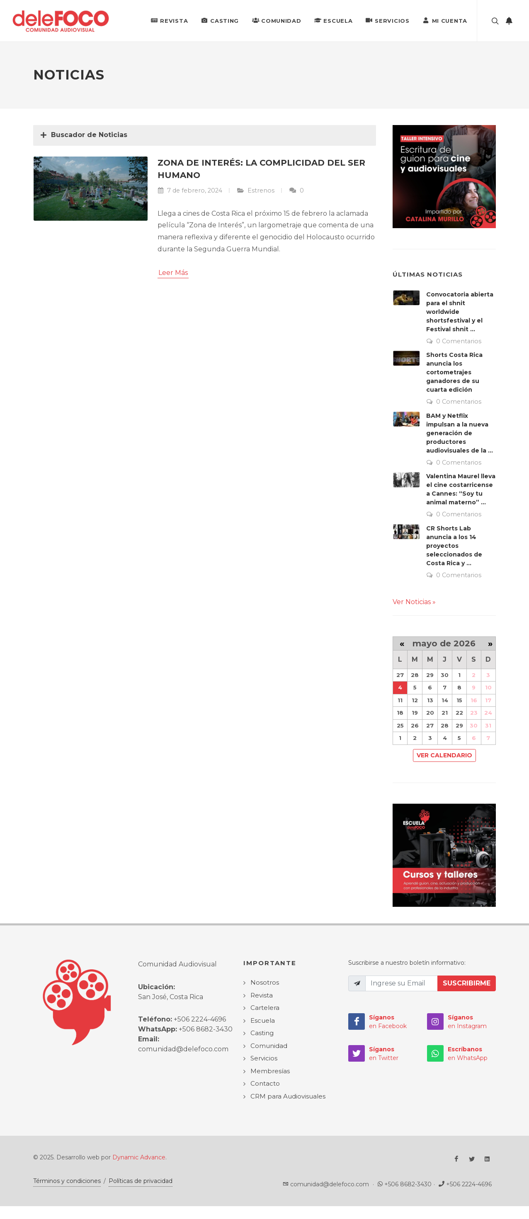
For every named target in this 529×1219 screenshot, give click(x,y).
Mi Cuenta (445, 20)
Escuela (333, 20)
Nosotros (264, 983)
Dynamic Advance (138, 1157)
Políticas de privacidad (140, 1181)
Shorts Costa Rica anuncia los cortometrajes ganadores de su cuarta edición (454, 373)
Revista (169, 20)
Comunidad (276, 20)
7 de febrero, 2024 (190, 191)
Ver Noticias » (414, 602)
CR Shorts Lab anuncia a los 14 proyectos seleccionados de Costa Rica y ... (454, 546)
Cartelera (264, 1008)
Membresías (270, 1071)
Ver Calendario (444, 755)
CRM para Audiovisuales (287, 1097)
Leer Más (173, 273)
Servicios (387, 20)
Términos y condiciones (67, 1181)
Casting (220, 20)
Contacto (265, 1084)
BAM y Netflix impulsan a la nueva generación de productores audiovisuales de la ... (459, 433)
